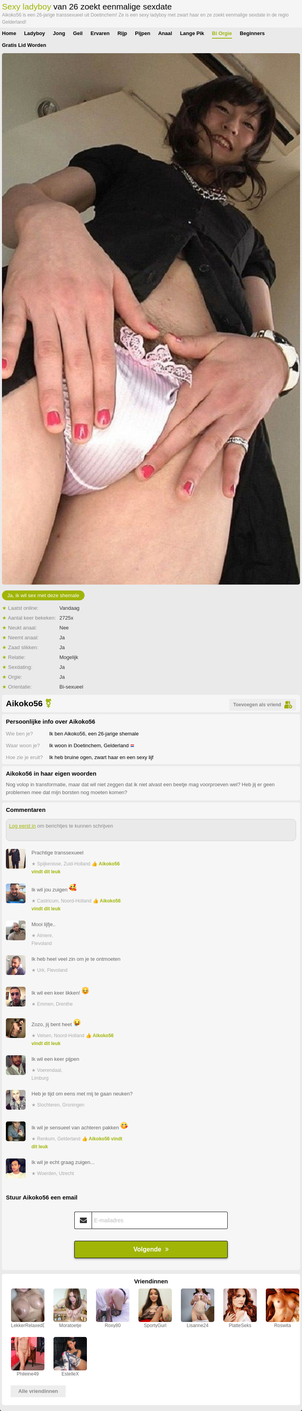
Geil (78, 33)
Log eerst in (22, 826)
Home (9, 33)
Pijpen (142, 33)
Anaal (165, 33)
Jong (59, 33)
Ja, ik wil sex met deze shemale (43, 595)
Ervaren (99, 33)
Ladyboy (34, 33)
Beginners (252, 33)
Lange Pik (192, 33)
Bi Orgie (222, 33)
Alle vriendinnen (38, 1391)
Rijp (122, 33)
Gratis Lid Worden (24, 45)
